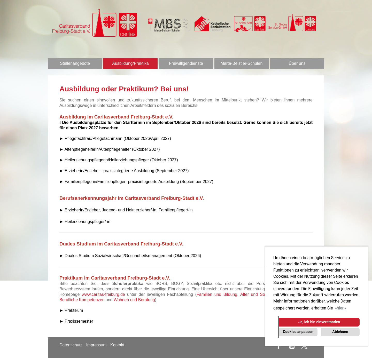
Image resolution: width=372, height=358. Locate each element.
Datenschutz (70, 345)
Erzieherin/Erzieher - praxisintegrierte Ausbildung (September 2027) (127, 171)
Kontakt (117, 345)
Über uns (297, 63)
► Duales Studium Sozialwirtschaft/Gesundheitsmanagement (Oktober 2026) (130, 255)
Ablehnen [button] (340, 332)
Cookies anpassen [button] (298, 332)
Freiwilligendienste (186, 63)
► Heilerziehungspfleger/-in (84, 221)
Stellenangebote (75, 63)
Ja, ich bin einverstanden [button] (319, 322)
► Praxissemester (76, 321)
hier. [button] (340, 308)
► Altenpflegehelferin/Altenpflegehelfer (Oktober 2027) (109, 149)
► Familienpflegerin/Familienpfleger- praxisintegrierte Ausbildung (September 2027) (136, 181)
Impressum (96, 345)
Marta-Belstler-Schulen (242, 63)
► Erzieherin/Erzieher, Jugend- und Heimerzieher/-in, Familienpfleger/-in (126, 210)
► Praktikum (71, 310)
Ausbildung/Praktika (130, 63)
